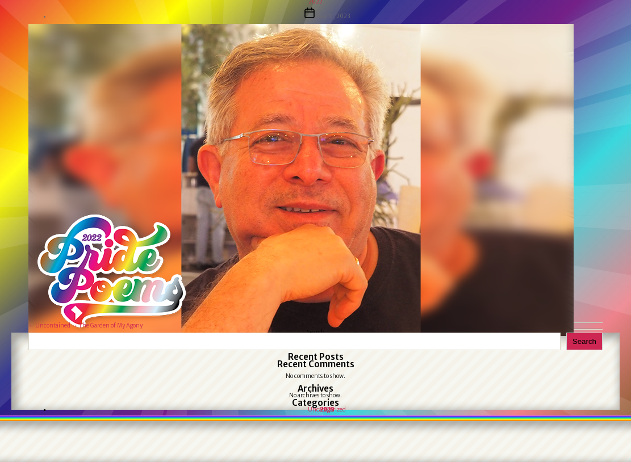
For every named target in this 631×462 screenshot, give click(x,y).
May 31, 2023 (333, 16)
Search (584, 341)
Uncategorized (327, 409)
